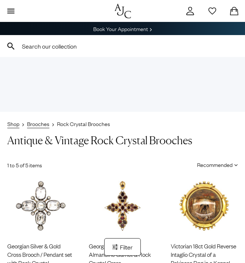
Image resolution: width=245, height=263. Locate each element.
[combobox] (122, 46)
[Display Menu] (11, 11)
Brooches (38, 123)
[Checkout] (234, 11)
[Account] (190, 11)
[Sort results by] (215, 164)
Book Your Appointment (122, 28)
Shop (13, 123)
